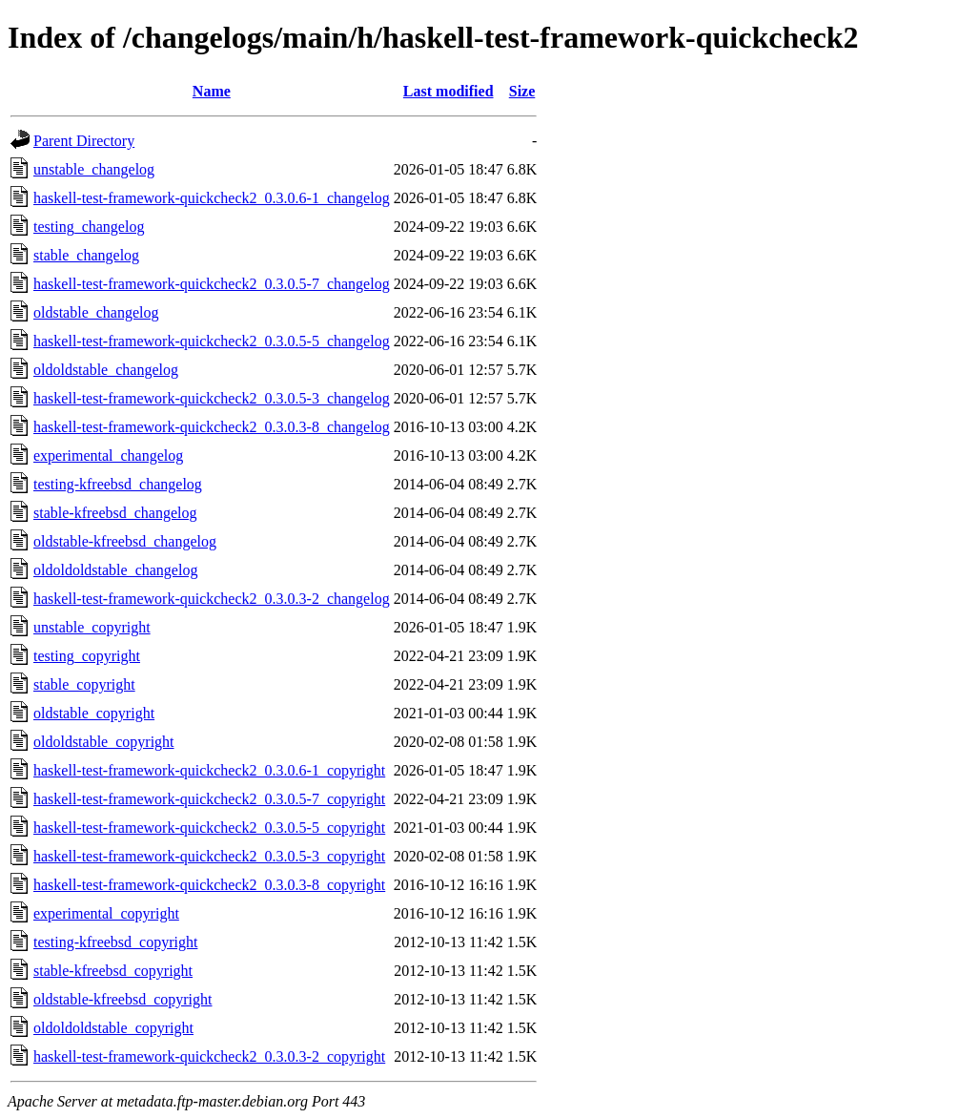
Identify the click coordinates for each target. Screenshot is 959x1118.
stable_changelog (86, 255)
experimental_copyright (106, 913)
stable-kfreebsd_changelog (114, 513)
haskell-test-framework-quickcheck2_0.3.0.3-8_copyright (209, 885)
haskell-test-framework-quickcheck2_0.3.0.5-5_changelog (211, 341)
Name (212, 91)
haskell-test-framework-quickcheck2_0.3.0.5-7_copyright (209, 799)
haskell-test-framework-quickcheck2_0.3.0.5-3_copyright (209, 856)
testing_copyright (86, 656)
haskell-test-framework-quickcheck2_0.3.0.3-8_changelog (211, 427)
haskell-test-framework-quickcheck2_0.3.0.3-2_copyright (209, 1056)
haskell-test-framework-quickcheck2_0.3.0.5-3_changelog (211, 398)
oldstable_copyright (93, 713)
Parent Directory (83, 141)
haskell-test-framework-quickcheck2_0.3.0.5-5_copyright (209, 827)
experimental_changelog (108, 455)
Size (522, 91)
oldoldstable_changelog (105, 370)
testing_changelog (88, 226)
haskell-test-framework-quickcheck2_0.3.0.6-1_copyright (209, 770)
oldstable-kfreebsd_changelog (124, 541)
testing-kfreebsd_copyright (115, 942)
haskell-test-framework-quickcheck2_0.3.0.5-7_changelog (211, 284)
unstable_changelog (93, 169)
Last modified (448, 91)
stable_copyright (84, 684)
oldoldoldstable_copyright (113, 1028)
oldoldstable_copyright (103, 742)
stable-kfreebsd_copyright (113, 971)
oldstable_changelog (96, 312)
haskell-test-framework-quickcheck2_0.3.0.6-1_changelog (211, 198)
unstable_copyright (92, 627)
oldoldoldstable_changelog (115, 570)
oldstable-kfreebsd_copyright (123, 999)
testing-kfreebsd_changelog (117, 484)
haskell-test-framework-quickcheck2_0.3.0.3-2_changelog (211, 598)
